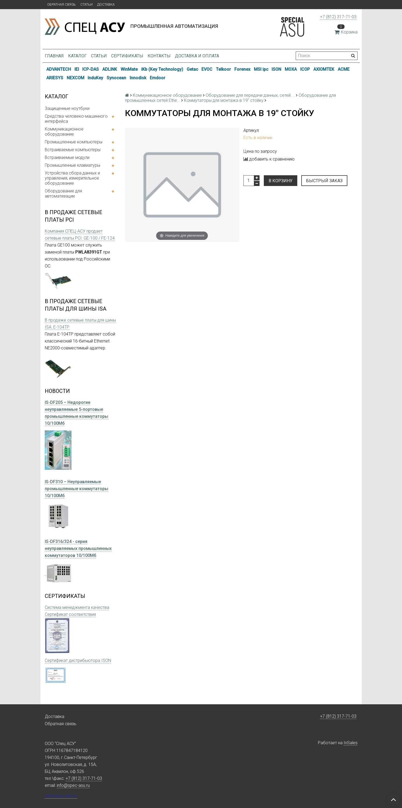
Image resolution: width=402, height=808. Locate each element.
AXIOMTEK (323, 69)
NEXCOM (75, 77)
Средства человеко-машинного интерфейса (76, 119)
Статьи (86, 4)
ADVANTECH (58, 69)
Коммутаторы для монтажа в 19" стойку (224, 100)
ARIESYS (54, 77)
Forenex (242, 69)
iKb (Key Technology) (162, 69)
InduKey (95, 77)
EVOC (206, 69)
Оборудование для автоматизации (63, 193)
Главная (54, 55)
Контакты (159, 55)
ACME (344, 69)
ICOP (305, 69)
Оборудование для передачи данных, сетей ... (250, 95)
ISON (276, 69)
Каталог (77, 55)
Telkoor (223, 69)
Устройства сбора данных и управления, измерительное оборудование (72, 178)
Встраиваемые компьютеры (72, 149)
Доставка (106, 4)
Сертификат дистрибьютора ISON (78, 660)
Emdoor (157, 77)
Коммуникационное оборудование (64, 131)
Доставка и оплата (197, 55)
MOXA (291, 69)
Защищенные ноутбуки (67, 108)
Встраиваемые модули (67, 157)
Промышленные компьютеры (73, 141)
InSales (351, 742)
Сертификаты (127, 55)
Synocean (116, 77)
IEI (76, 69)
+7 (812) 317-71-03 (338, 16)
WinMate (129, 69)
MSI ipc (261, 69)
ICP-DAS (90, 69)
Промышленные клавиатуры (72, 165)
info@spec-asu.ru (73, 785)
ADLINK (109, 69)
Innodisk (138, 77)
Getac (192, 69)
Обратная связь (61, 4)
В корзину (280, 180)
